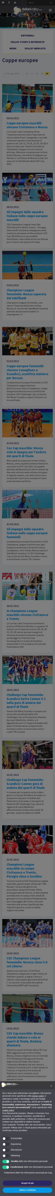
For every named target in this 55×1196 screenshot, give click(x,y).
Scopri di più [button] (27, 1183)
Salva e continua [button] (27, 1190)
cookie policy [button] (8, 1110)
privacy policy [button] (38, 1096)
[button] (51, 1086)
